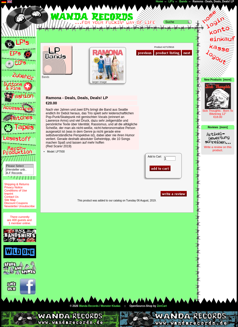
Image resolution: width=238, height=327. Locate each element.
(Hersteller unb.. (19, 169)
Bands (183, 1)
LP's (171, 1)
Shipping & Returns (16, 184)
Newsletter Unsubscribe (19, 206)
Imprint (8, 193)
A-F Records (19, 173)
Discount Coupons (16, 203)
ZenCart (162, 306)
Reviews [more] (218, 127)
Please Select (19, 166)
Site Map (9, 199)
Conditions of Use (15, 190)
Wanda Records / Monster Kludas (100, 306)
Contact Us (11, 196)
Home (159, 1)
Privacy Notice (13, 187)
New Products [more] (217, 79)
